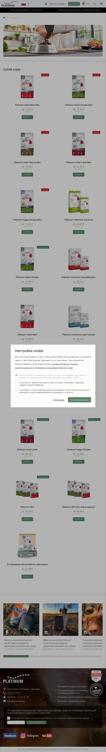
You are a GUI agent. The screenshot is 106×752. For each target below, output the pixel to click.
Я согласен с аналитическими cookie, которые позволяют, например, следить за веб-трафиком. (52, 383)
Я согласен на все (79, 400)
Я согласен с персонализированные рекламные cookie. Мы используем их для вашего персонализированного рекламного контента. (54, 391)
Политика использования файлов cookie (54, 368)
